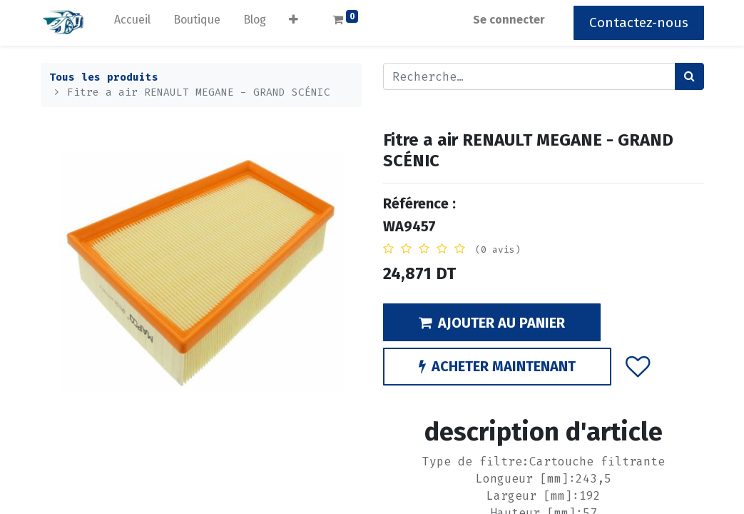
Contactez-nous (638, 22)
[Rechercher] (689, 76)
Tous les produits (103, 77)
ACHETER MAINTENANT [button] (497, 366)
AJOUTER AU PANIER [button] (492, 322)
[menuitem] (132, 23)
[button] (293, 23)
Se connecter (509, 19)
